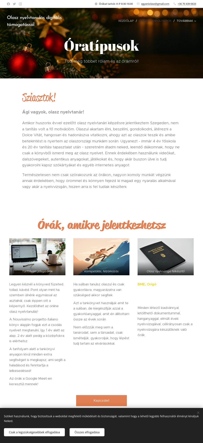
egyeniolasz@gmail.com (155, 4)
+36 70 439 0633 (187, 4)
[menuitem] (127, 21)
